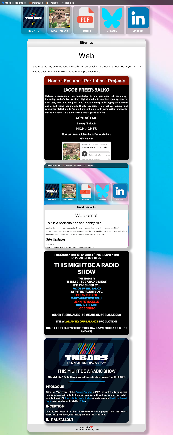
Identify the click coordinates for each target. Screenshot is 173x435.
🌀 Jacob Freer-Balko (13, 2)
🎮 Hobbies (68, 2)
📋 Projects (52, 2)
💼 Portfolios (36, 2)
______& (5, 434)
